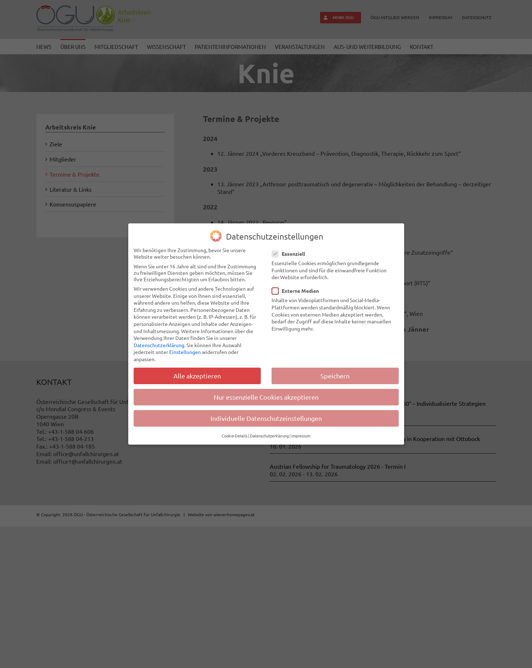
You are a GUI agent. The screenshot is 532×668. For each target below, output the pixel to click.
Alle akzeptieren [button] (197, 376)
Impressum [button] (300, 435)
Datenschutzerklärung (159, 345)
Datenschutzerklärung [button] (269, 435)
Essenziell (291, 253)
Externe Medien (298, 290)
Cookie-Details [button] (235, 435)
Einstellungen (185, 352)
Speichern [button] (335, 376)
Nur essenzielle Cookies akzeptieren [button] (266, 397)
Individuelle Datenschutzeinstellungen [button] (266, 418)
